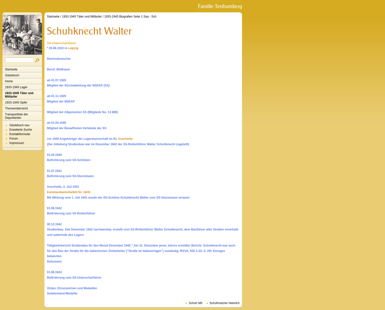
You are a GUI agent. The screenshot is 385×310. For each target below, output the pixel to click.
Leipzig (73, 48)
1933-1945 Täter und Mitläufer (19, 94)
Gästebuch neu (19, 125)
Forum (13, 138)
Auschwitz (125, 139)
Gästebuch (12, 75)
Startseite (11, 69)
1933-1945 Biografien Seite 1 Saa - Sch (130, 16)
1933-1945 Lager (16, 87)
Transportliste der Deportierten (16, 116)
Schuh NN (196, 303)
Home (9, 81)
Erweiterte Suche (20, 129)
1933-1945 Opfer (16, 102)
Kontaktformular (19, 134)
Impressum (16, 143)
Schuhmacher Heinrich (225, 303)
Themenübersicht (16, 108)
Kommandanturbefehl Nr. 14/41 (69, 192)
